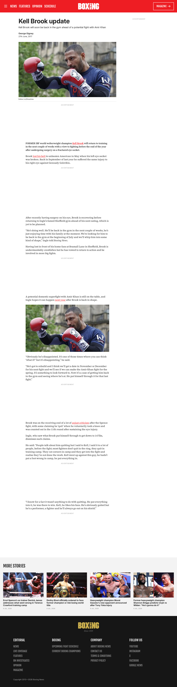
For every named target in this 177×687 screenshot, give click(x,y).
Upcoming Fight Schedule (65, 646)
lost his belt (39, 156)
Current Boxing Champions (66, 651)
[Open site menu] (5, 6)
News (13, 6)
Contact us (96, 651)
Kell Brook (78, 143)
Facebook (134, 660)
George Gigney (26, 33)
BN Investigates (21, 660)
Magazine (163, 6)
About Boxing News (101, 646)
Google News (136, 665)
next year (60, 300)
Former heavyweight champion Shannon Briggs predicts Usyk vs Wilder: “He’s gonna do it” (150, 603)
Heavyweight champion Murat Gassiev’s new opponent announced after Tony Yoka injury (108, 603)
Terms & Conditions (101, 656)
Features (24, 6)
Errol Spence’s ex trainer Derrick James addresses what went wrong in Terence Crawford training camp (22, 603)
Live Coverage (20, 651)
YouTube (133, 646)
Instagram (134, 651)
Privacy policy (98, 660)
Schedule (50, 6)
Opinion (37, 6)
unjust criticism (80, 422)
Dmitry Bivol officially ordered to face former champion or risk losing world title (65, 603)
